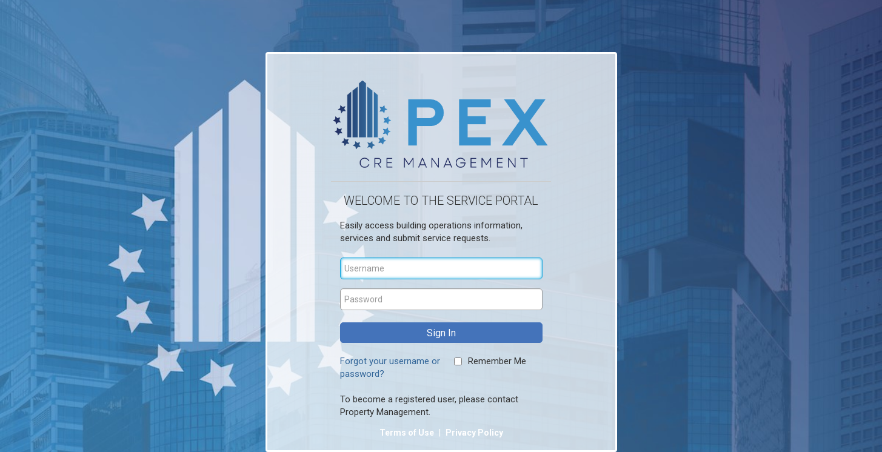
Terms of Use (407, 432)
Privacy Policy (474, 432)
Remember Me (497, 361)
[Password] (441, 299)
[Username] (441, 268)
